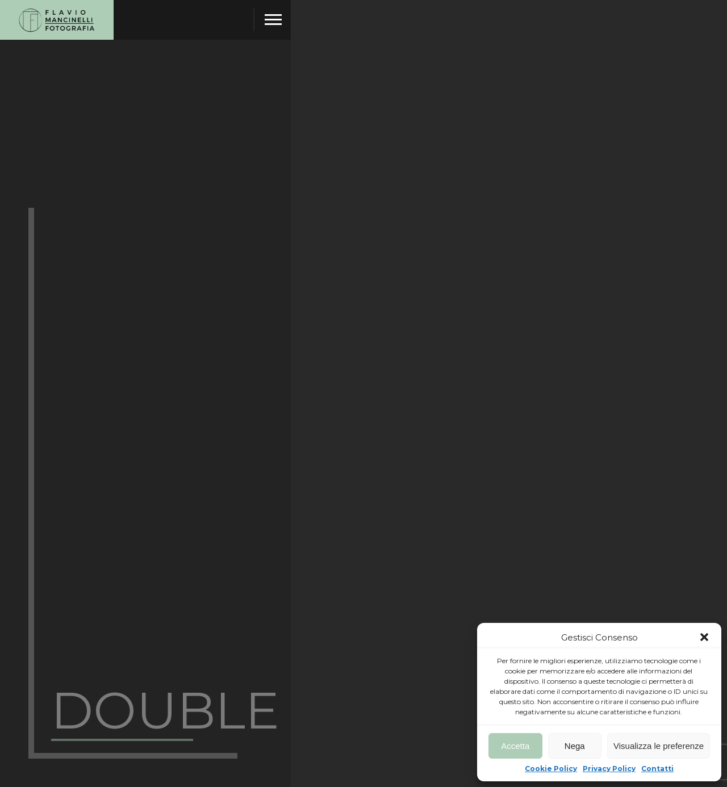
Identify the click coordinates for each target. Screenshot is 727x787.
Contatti (657, 768)
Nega (575, 746)
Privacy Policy (609, 768)
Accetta (515, 746)
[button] (704, 637)
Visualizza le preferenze (658, 746)
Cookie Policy (551, 768)
